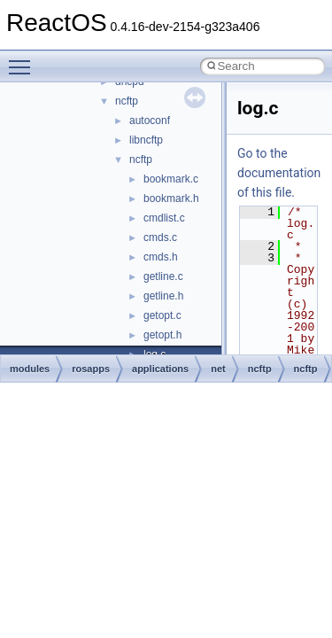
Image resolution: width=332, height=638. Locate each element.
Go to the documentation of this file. (278, 172)
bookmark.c (170, 179)
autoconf (149, 120)
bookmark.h (171, 198)
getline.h (163, 296)
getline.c (163, 276)
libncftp (146, 140)
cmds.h (160, 257)
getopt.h (162, 335)
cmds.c (160, 237)
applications (160, 368)
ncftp (126, 101)
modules (30, 368)
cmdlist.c (164, 218)
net (218, 368)
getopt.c (162, 315)
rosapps (91, 368)
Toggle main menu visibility (24, 59)
